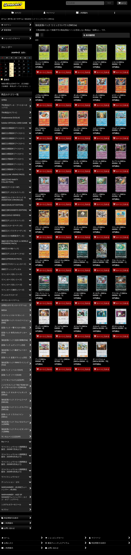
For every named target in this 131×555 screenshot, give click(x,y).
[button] (114, 13)
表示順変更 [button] (89, 35)
